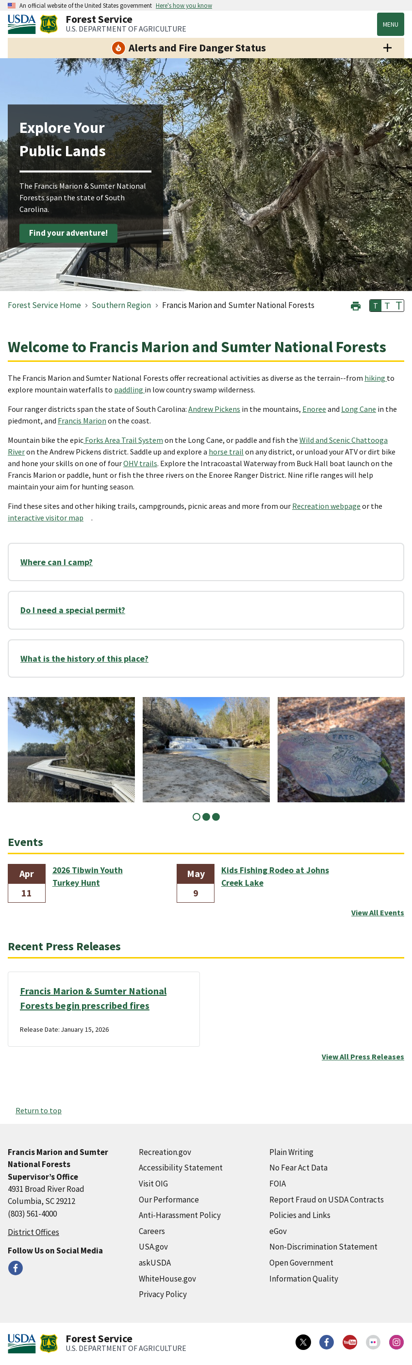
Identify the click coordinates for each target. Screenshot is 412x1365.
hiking (375, 378)
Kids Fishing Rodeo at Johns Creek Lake (275, 876)
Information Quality (303, 1278)
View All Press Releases (363, 1056)
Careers (152, 1231)
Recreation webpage (326, 506)
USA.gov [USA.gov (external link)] (153, 1246)
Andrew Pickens (214, 409)
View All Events (377, 912)
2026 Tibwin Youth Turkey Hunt (87, 876)
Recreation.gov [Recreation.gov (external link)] (165, 1152)
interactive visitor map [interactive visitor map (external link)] (45, 517)
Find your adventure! (68, 233)
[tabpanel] (71, 749)
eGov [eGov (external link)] (278, 1231)
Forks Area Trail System (123, 440)
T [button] (375, 305)
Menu (390, 24)
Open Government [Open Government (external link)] (301, 1262)
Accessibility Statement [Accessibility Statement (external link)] (181, 1167)
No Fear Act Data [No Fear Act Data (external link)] (298, 1167)
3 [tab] (216, 817)
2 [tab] (206, 817)
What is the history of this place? (84, 658)
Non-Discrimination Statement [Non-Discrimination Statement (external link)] (323, 1246)
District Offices (33, 1232)
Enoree (314, 409)
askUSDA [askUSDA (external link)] (155, 1262)
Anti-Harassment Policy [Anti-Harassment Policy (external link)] (180, 1215)
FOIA (277, 1183)
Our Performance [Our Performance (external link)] (169, 1199)
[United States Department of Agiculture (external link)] (24, 24)
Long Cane (358, 409)
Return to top (39, 1110)
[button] (356, 305)
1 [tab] (196, 817)
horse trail (226, 451)
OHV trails (140, 463)
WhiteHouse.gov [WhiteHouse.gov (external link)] (167, 1278)
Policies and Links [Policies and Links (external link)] (299, 1215)
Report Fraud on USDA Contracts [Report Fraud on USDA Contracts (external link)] (326, 1199)
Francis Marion (82, 420)
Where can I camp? (56, 562)
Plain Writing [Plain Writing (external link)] (291, 1152)
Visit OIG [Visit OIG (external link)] (153, 1183)
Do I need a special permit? (72, 610)
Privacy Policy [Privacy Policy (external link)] (163, 1294)
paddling (129, 389)
